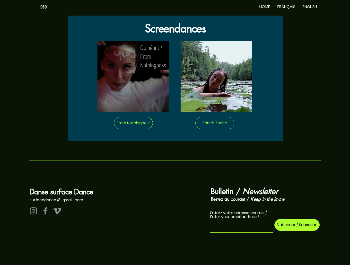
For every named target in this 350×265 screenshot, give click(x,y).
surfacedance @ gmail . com (56, 200)
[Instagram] (33, 211)
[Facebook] (45, 211)
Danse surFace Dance (61, 192)
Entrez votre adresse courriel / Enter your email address (238, 215)
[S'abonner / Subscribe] (297, 225)
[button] (286, 6)
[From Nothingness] (133, 123)
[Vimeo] (57, 211)
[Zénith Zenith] (214, 123)
